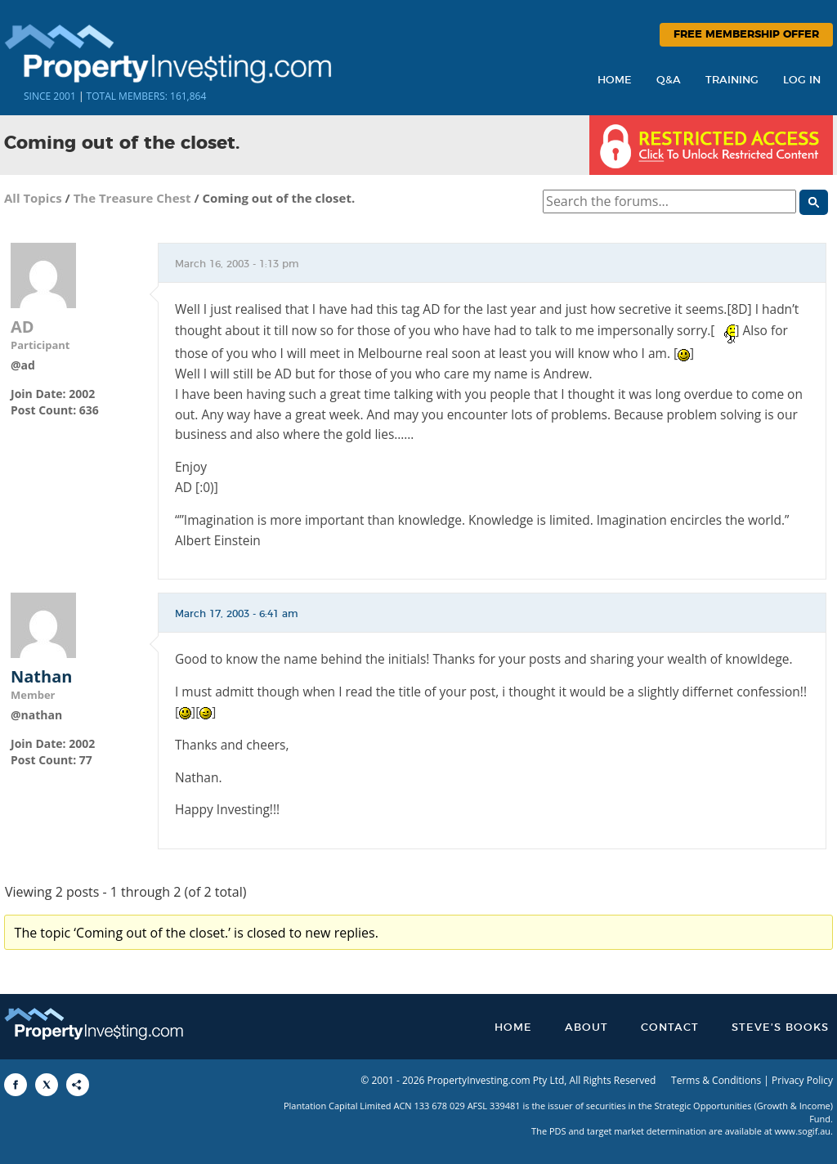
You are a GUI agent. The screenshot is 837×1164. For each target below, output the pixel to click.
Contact (670, 1028)
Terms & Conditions (716, 1080)
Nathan (41, 676)
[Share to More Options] (77, 1084)
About (586, 1028)
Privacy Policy (802, 1080)
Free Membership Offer (746, 34)
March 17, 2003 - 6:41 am (236, 614)
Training (732, 80)
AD (22, 327)
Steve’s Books (780, 1028)
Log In (802, 80)
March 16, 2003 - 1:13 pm (237, 264)
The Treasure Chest (132, 198)
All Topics (33, 198)
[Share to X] (46, 1084)
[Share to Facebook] (15, 1084)
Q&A (668, 80)
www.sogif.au (803, 1131)
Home (615, 80)
